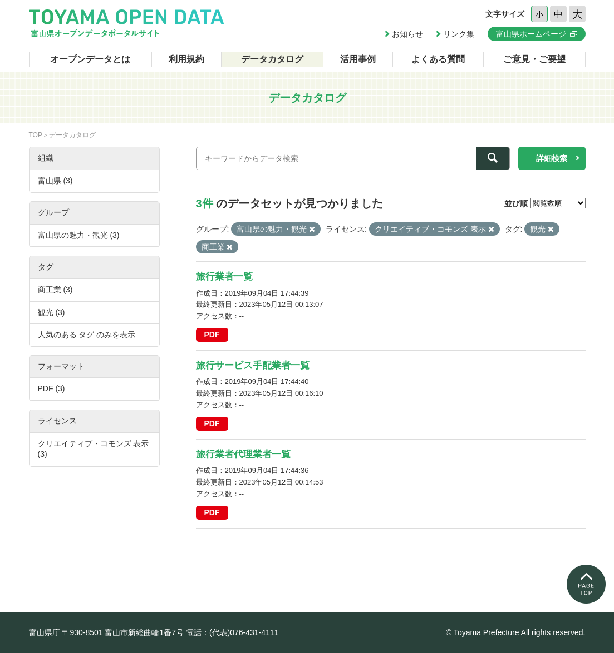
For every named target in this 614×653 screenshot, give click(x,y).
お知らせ (407, 34)
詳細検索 (551, 158)
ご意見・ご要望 (534, 59)
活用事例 (358, 59)
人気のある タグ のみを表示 (87, 334)
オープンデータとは (90, 59)
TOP (35, 135)
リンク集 (458, 34)
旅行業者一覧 (224, 276)
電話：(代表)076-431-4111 (232, 632)
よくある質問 (438, 59)
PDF (212, 334)
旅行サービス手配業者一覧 (253, 365)
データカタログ (272, 59)
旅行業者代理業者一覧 (243, 454)
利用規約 (186, 59)
